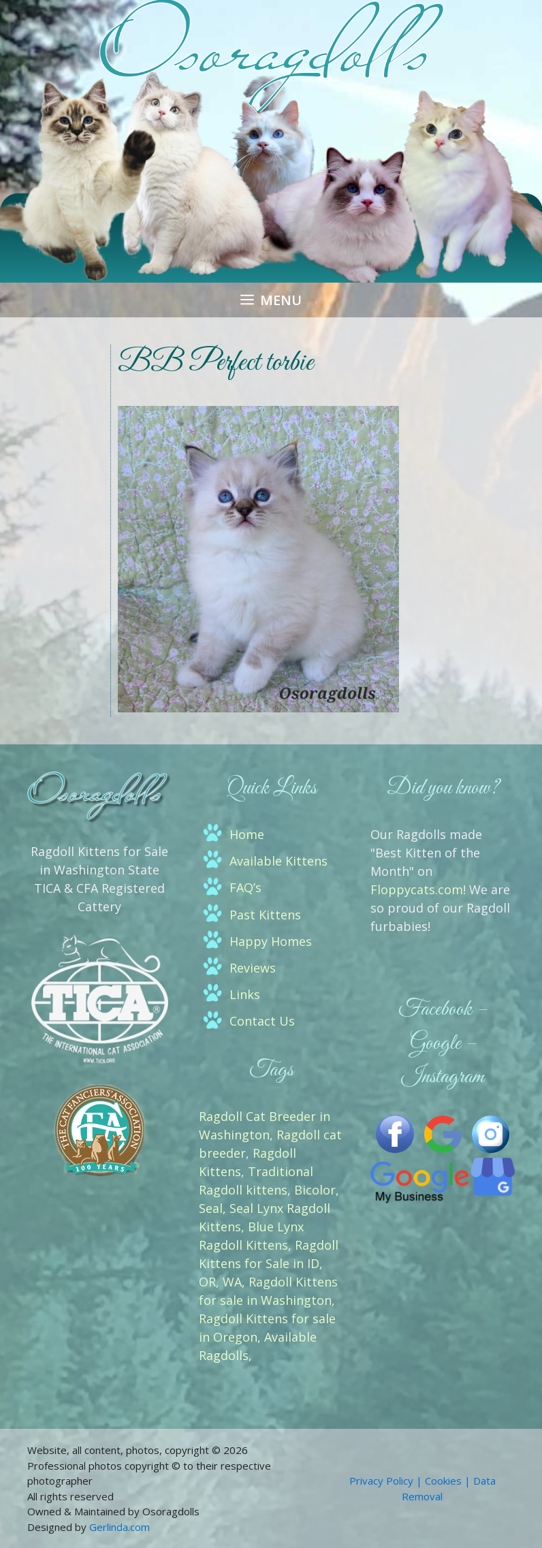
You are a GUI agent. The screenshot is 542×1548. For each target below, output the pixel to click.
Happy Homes (270, 941)
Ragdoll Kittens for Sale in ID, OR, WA (268, 1263)
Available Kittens (278, 861)
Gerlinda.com (119, 1527)
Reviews (252, 968)
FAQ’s (245, 887)
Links (244, 994)
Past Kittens (265, 914)
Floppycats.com (416, 889)
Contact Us (262, 1021)
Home (246, 834)
